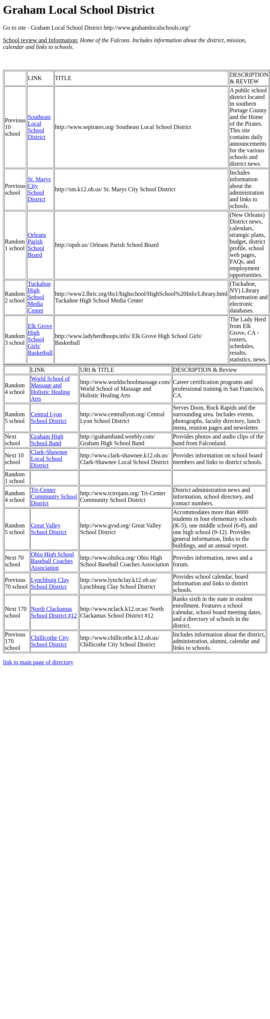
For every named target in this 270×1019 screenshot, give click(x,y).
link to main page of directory (38, 662)
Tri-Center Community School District (54, 496)
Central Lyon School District (49, 417)
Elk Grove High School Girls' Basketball (40, 339)
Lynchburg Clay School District (50, 583)
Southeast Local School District (39, 127)
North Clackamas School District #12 (54, 612)
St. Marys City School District (39, 189)
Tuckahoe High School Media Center (39, 297)
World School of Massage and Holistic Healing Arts (50, 388)
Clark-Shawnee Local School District (49, 459)
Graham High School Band (47, 439)
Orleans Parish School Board (37, 245)
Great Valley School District (49, 528)
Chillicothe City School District (50, 641)
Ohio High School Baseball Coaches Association (52, 561)
